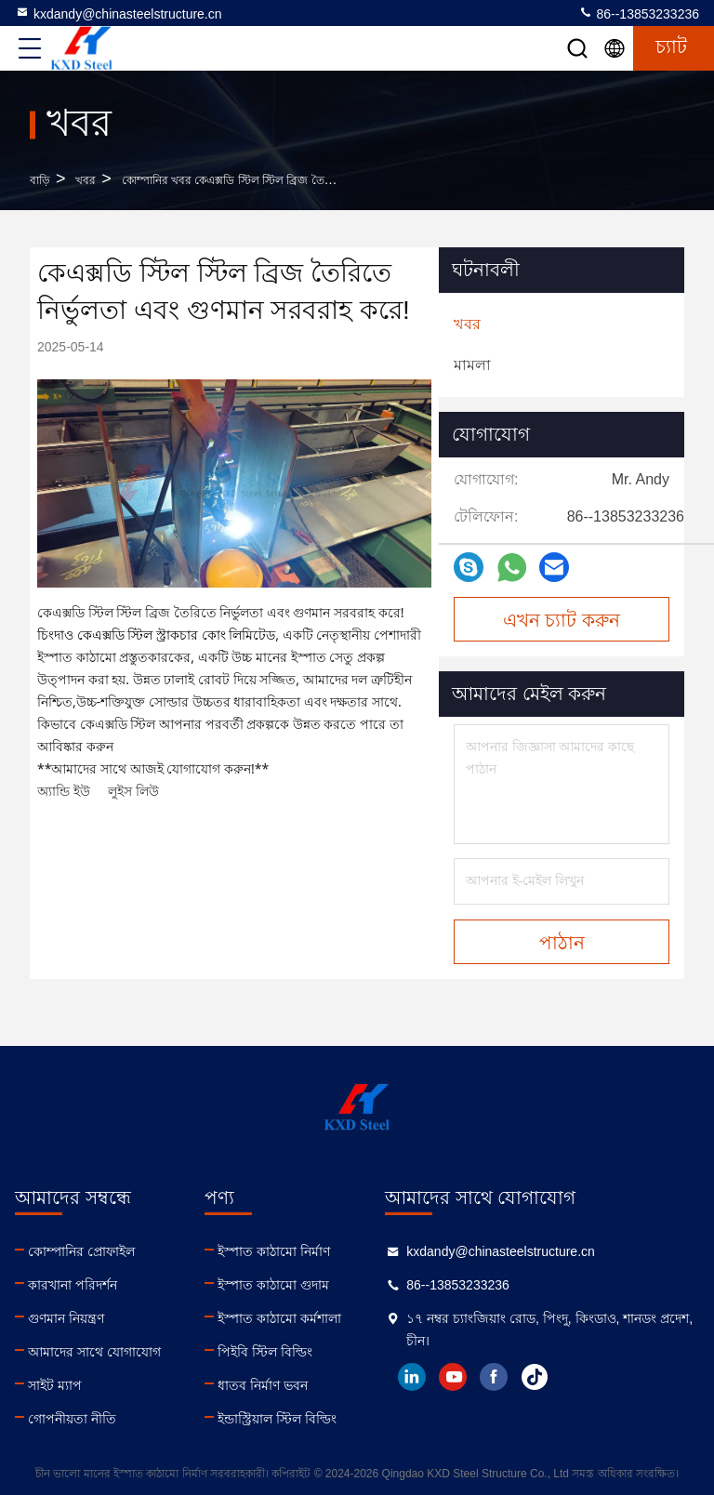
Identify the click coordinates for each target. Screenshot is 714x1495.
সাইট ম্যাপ (55, 1385)
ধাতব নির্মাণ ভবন (263, 1385)
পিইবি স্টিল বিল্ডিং (265, 1351)
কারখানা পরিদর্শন (72, 1284)
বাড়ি (40, 180)
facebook (494, 1377)
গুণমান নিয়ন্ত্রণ (66, 1318)
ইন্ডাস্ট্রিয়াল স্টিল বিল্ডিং (277, 1418)
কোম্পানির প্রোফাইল (81, 1251)
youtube (453, 1377)
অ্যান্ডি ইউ (63, 791)
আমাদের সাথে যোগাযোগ (94, 1351)
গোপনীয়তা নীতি (72, 1418)
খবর (85, 180)
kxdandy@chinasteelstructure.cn (118, 13)
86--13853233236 (638, 13)
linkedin (412, 1377)
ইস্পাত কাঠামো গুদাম (273, 1284)
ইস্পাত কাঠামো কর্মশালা (279, 1318)
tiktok (535, 1377)
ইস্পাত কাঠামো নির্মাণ (274, 1251)
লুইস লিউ (133, 791)
